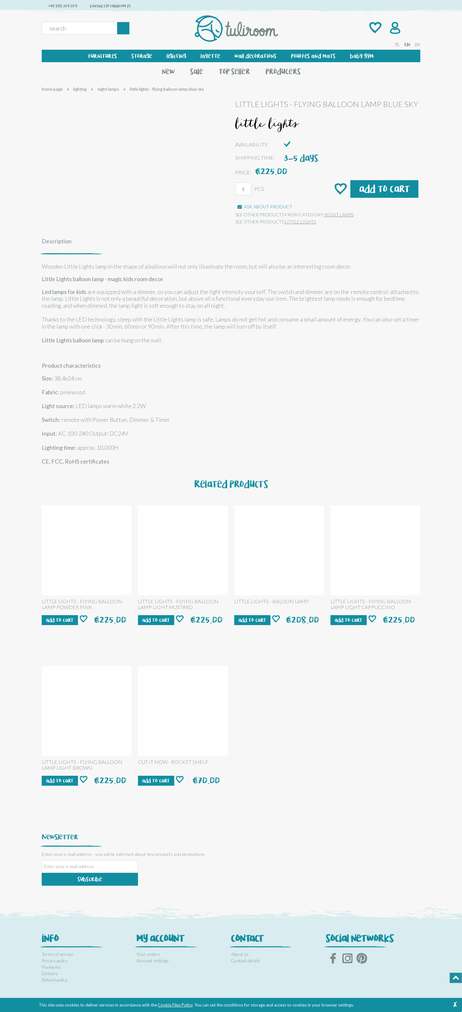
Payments (51, 967)
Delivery (50, 973)
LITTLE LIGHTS (300, 221)
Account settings (152, 960)
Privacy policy (55, 960)
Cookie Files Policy (175, 1005)
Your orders (148, 954)
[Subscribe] (90, 879)
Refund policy (54, 980)
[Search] (123, 28)
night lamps (339, 214)
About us (240, 954)
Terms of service (57, 954)
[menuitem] (102, 56)
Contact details (245, 960)
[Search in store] (81, 28)
